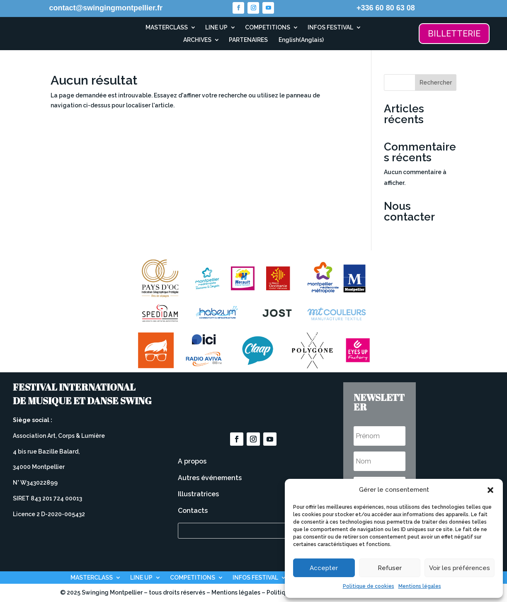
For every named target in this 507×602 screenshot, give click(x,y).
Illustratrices (198, 494)
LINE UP (216, 27)
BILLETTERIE (454, 34)
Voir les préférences (459, 568)
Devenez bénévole (253, 404)
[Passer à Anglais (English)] (300, 41)
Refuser (390, 568)
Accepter (324, 568)
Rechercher (436, 82)
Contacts (193, 511)
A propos (192, 461)
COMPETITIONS (267, 27)
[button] (490, 490)
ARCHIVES (197, 40)
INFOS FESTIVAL (330, 27)
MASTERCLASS (167, 27)
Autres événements (210, 478)
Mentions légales (419, 586)
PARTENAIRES (248, 40)
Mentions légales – (239, 592)
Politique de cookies (368, 586)
